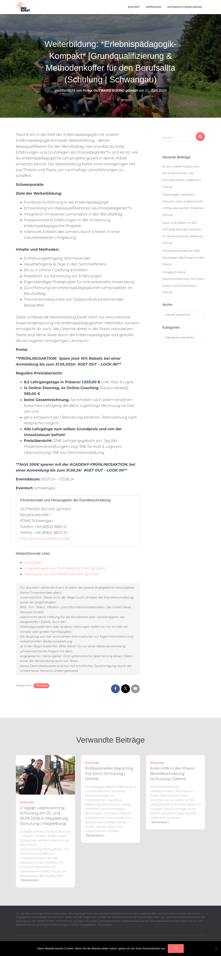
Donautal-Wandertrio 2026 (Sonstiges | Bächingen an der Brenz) (183, 257)
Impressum (153, 6)
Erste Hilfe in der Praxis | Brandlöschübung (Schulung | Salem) (172, 773)
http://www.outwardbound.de (46, 538)
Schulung (41, 685)
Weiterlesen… (30, 880)
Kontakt (134, 6)
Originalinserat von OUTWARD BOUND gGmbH (67, 568)
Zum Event (34, 562)
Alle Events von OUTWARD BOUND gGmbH (63, 574)
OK (176, 948)
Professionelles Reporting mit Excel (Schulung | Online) (109, 773)
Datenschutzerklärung (184, 6)
